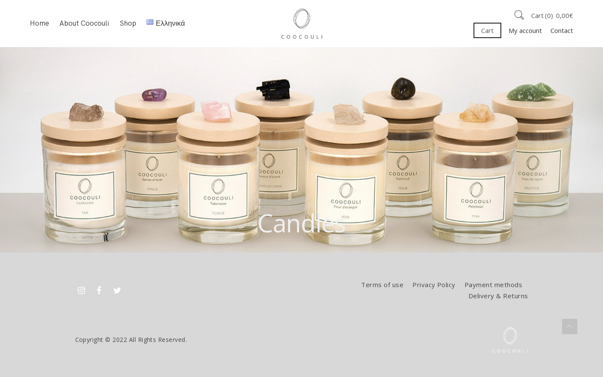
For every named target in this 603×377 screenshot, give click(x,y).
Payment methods (493, 284)
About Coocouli (84, 23)
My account (525, 30)
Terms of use (382, 284)
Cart (487, 30)
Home (39, 23)
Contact (561, 30)
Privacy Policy (434, 284)
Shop (128, 23)
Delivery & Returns (498, 295)
